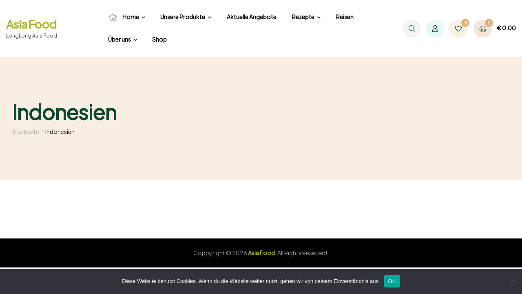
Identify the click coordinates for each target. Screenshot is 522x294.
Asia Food (31, 24)
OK (392, 281)
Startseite (25, 131)
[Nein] (512, 281)
